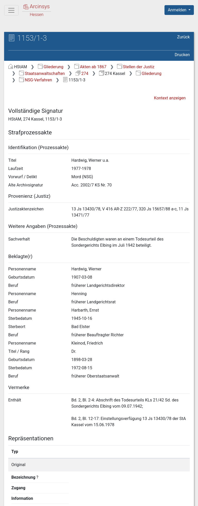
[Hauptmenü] (11, 10)
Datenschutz (103, 499)
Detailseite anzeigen (156, 464)
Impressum (180, 499)
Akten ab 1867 (90, 66)
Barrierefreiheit (143, 499)
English (12, 489)
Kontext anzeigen (170, 98)
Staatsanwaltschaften (42, 73)
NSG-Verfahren (35, 80)
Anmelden (177, 9)
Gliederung (50, 66)
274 (82, 73)
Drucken (182, 54)
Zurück (183, 37)
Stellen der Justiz (135, 66)
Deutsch (31, 489)
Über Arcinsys (65, 499)
